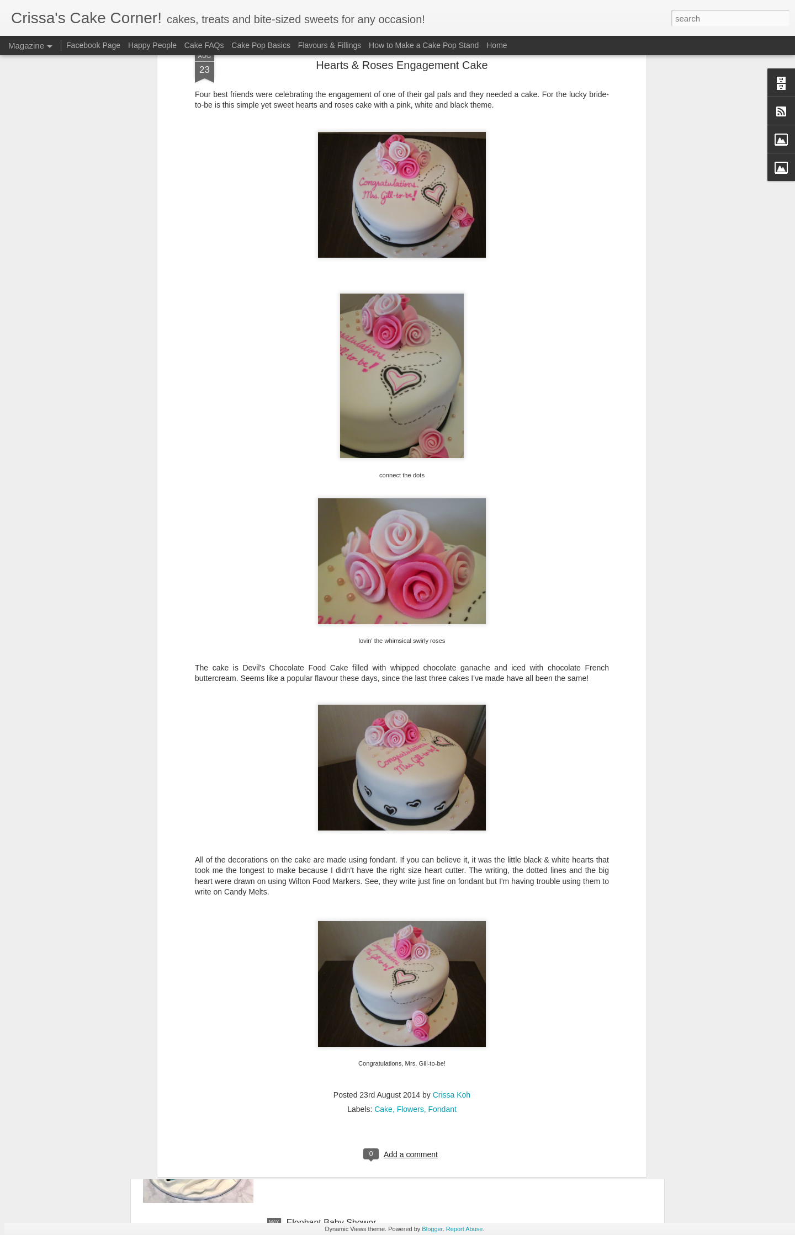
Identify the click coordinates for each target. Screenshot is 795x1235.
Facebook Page (93, 45)
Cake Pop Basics (260, 45)
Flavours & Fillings (329, 45)
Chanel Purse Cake (325, 1097)
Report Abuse (464, 1229)
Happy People (152, 45)
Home (496, 45)
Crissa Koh (451, 964)
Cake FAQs (204, 45)
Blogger (432, 1229)
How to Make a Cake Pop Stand (424, 45)
